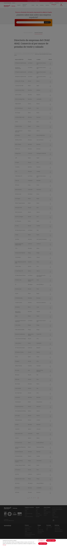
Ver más (4, 544)
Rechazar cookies (51, 540)
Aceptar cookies (42, 543)
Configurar (41, 540)
